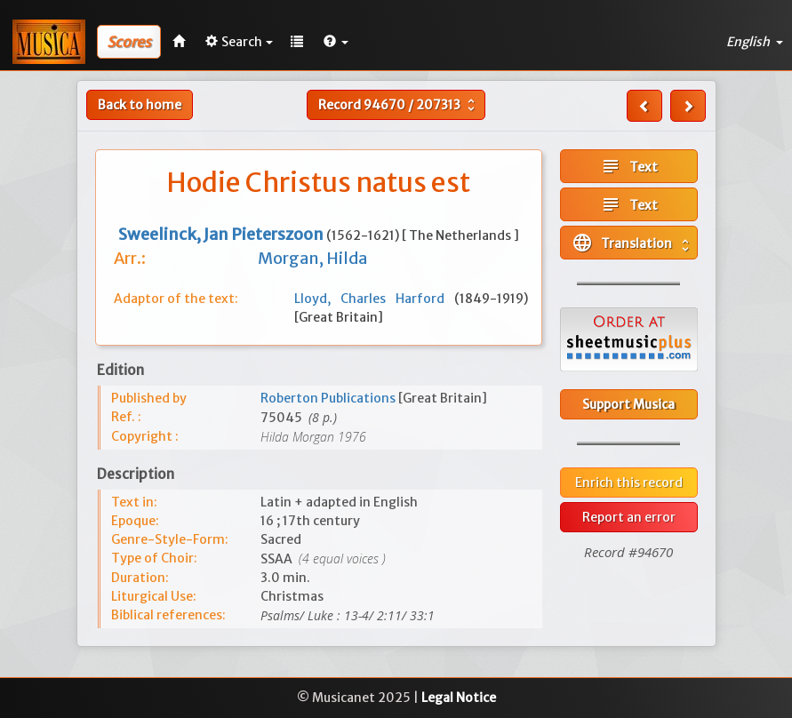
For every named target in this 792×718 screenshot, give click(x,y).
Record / (398, 105)
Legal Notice (458, 698)
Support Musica (628, 404)
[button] (336, 42)
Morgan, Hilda (312, 258)
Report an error (629, 517)
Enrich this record (629, 483)
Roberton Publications (329, 398)
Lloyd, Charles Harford (374, 299)
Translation (632, 242)
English (754, 42)
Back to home (139, 105)
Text (629, 166)
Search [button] (239, 42)
